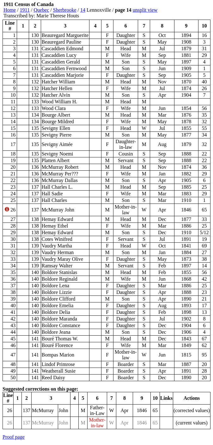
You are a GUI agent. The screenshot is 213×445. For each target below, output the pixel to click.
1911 (25, 10)
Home (9, 10)
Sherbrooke (64, 10)
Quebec (41, 10)
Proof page (14, 437)
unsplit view (145, 10)
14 (82, 10)
